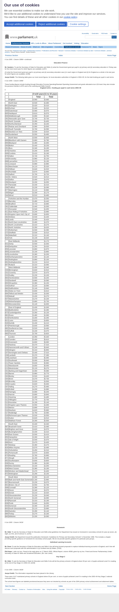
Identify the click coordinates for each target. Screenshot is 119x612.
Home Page (111, 55)
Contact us (113, 33)
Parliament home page (19, 50)
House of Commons (12, 47)
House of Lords (26, 47)
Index (61, 55)
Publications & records (72, 47)
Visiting (76, 43)
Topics (101, 47)
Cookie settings (78, 24)
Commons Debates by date (85, 50)
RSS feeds (104, 33)
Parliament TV (86, 47)
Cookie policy (78, 589)
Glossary (14, 589)
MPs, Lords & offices (38, 43)
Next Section (10, 586)
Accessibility (85, 33)
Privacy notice (69, 589)
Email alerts (95, 33)
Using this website (52, 589)
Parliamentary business (20, 43)
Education (85, 43)
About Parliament (54, 43)
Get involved (67, 43)
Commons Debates (70, 50)
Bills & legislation (47, 47)
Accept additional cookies (19, 24)
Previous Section (11, 55)
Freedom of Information (33, 589)
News (95, 47)
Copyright (61, 589)
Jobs (43, 589)
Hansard (60, 50)
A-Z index (7, 589)
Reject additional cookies (51, 24)
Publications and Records (49, 50)
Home (8, 43)
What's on (36, 47)
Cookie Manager (87, 589)
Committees (59, 47)
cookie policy (70, 17)
